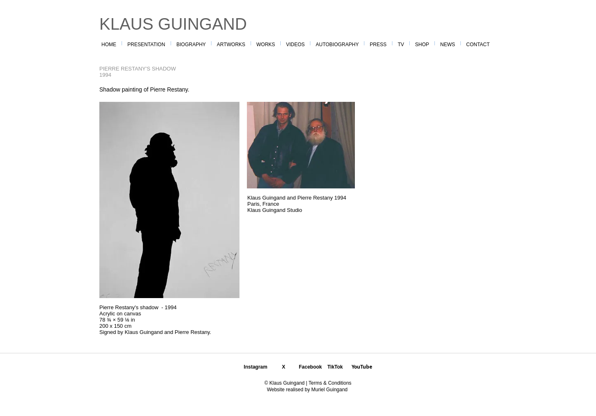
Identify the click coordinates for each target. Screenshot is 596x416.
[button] (265, 43)
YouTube (362, 366)
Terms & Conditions (329, 383)
